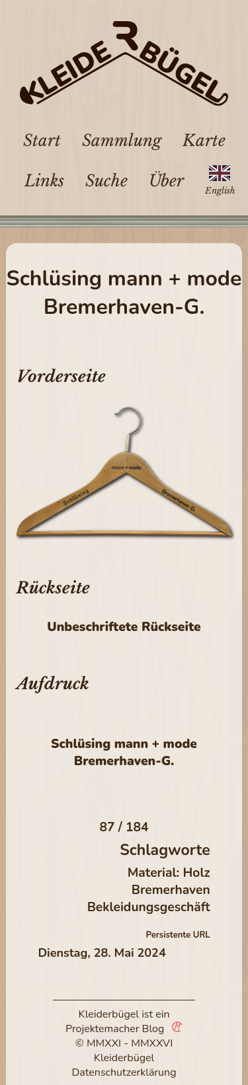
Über (166, 180)
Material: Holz (169, 872)
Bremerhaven (171, 890)
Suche (106, 180)
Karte (204, 140)
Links (44, 180)
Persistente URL (178, 935)
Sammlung (121, 140)
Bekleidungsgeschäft (148, 907)
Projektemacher (102, 1029)
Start (42, 140)
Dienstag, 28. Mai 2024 (101, 953)
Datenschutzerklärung (123, 1072)
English (220, 190)
